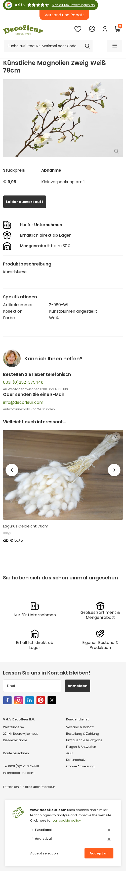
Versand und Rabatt (64, 15)
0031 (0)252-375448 (23, 382)
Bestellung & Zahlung (82, 733)
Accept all (99, 853)
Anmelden (78, 685)
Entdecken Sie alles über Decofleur (29, 787)
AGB (69, 753)
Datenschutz (76, 760)
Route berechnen (16, 753)
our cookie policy (67, 820)
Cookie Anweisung (80, 766)
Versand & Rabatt (80, 727)
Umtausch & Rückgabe (84, 740)
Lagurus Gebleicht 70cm (25, 526)
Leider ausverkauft (24, 201)
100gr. (7, 533)
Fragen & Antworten (81, 747)
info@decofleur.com (23, 402)
